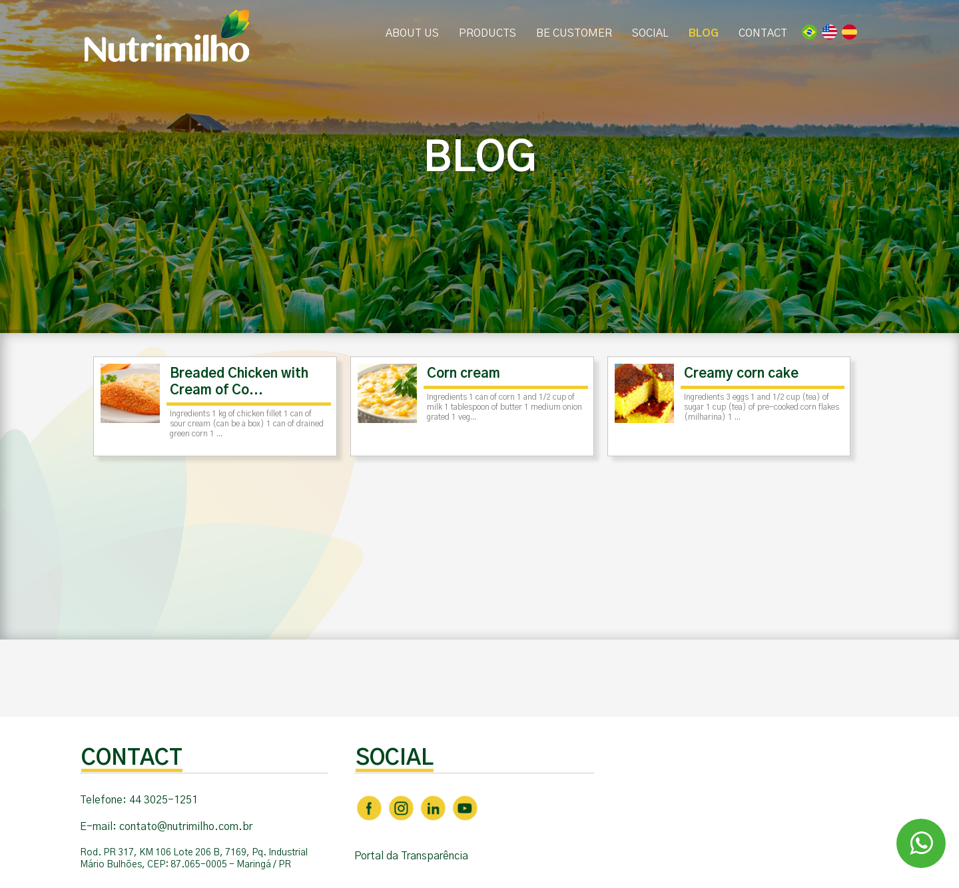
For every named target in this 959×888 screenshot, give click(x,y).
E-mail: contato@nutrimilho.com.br (166, 826)
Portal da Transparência (411, 856)
